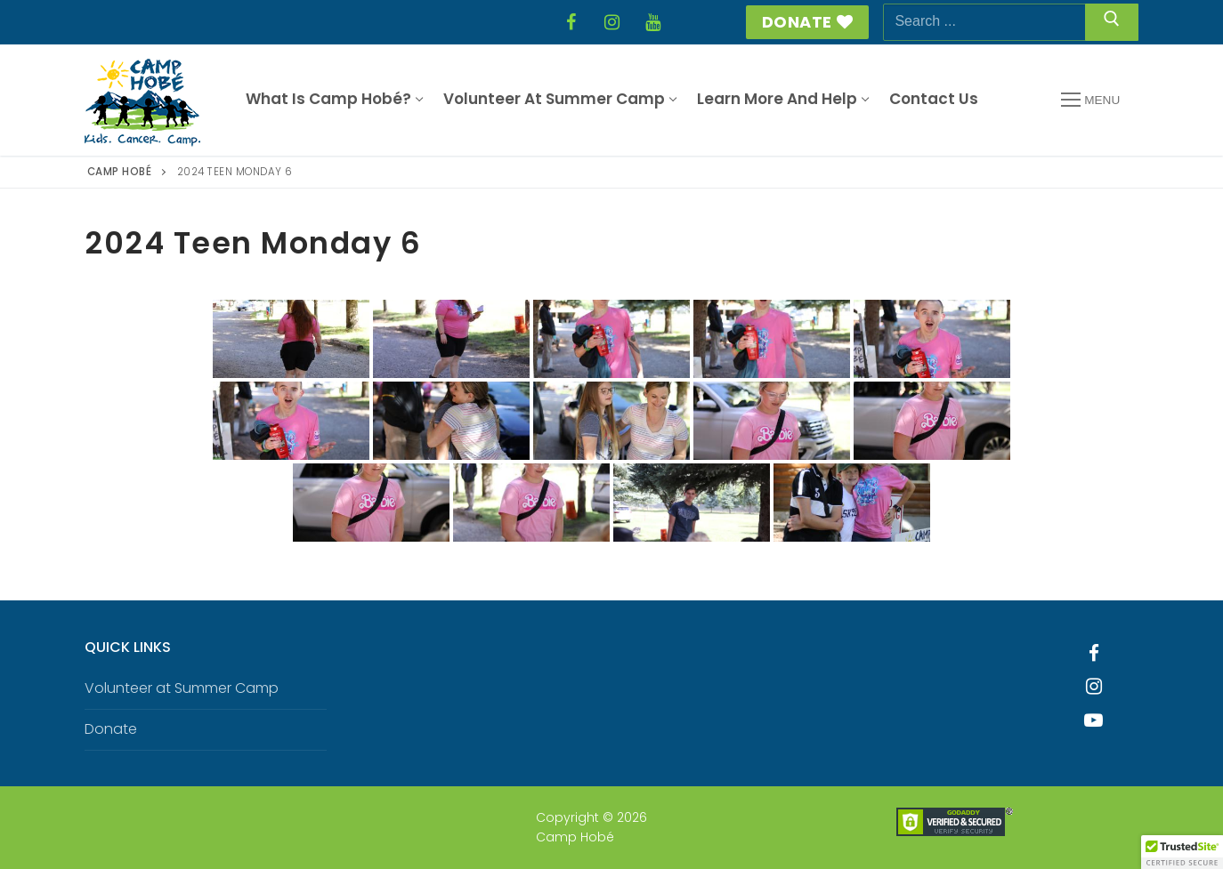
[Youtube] (1094, 720)
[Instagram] (611, 22)
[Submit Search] (1111, 22)
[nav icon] (1090, 100)
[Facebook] (570, 22)
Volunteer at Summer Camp (182, 688)
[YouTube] (652, 22)
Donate (808, 22)
